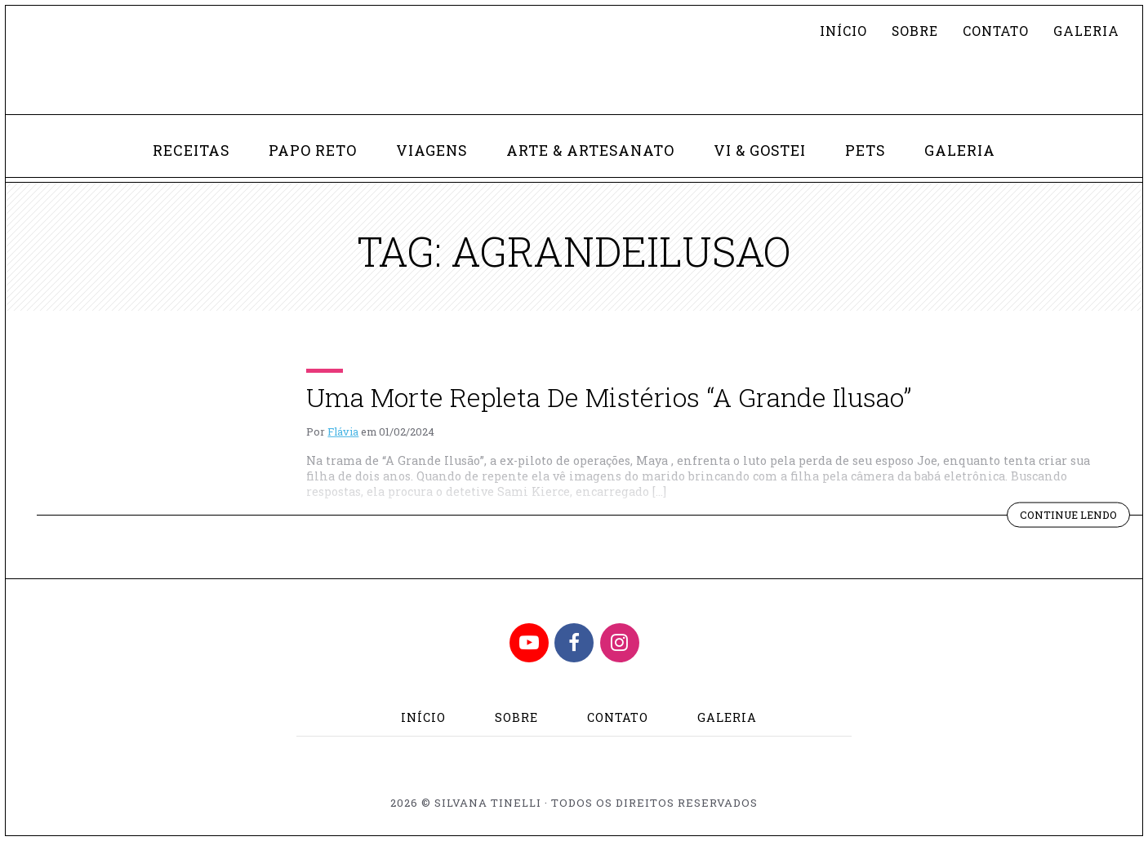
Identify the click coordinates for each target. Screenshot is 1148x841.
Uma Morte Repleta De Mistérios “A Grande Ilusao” (608, 396)
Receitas (191, 150)
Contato (996, 30)
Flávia (342, 431)
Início (843, 30)
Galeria (1086, 30)
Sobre (915, 30)
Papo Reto (313, 150)
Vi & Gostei (760, 150)
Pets (865, 150)
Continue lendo (1075, 516)
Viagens (431, 150)
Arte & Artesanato (590, 150)
